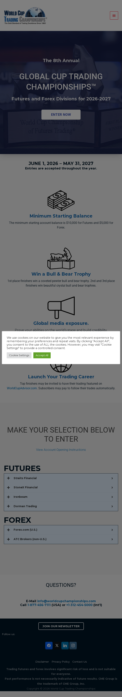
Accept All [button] (43, 355)
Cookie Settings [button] (20, 355)
